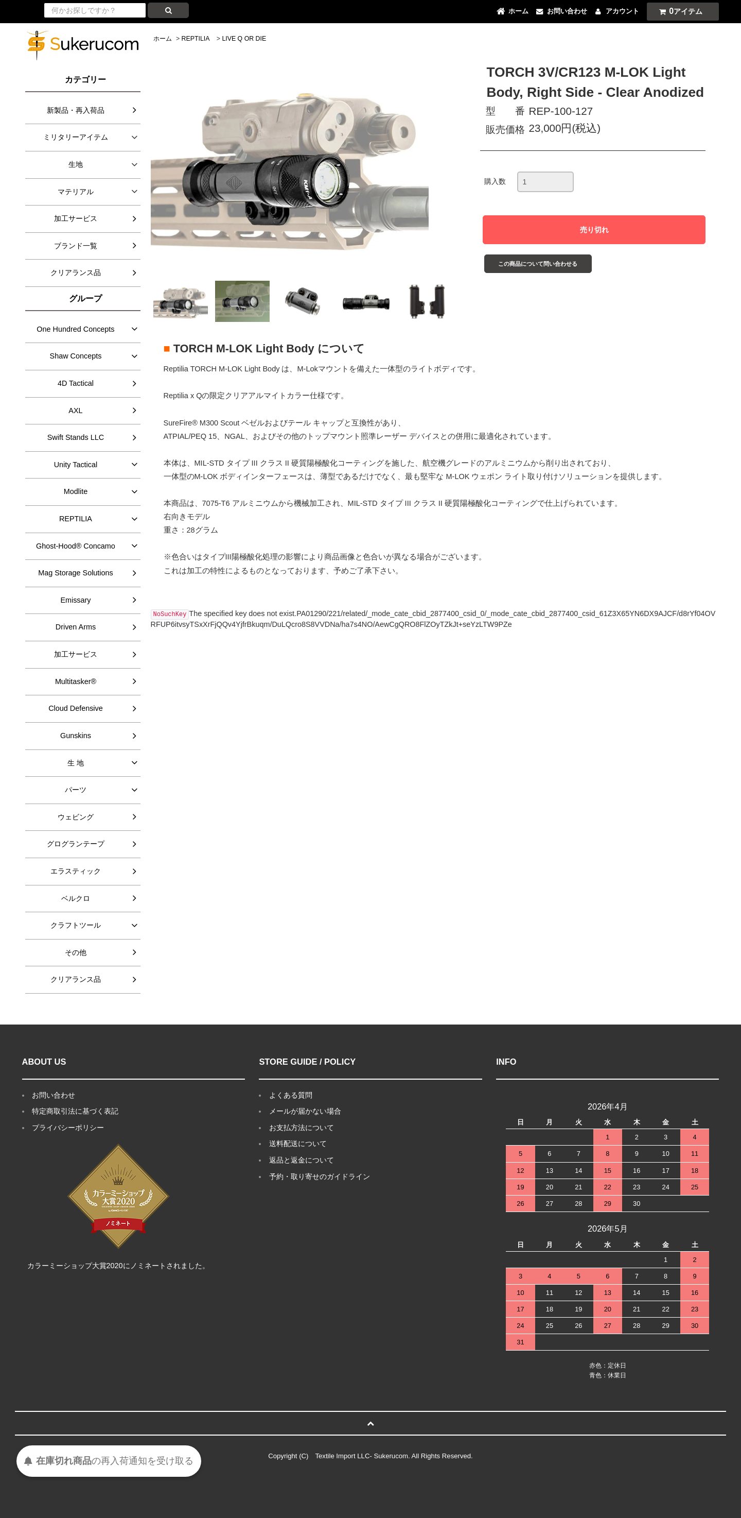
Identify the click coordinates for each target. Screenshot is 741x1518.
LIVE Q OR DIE (244, 38)
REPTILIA (196, 38)
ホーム (162, 38)
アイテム (678, 11)
